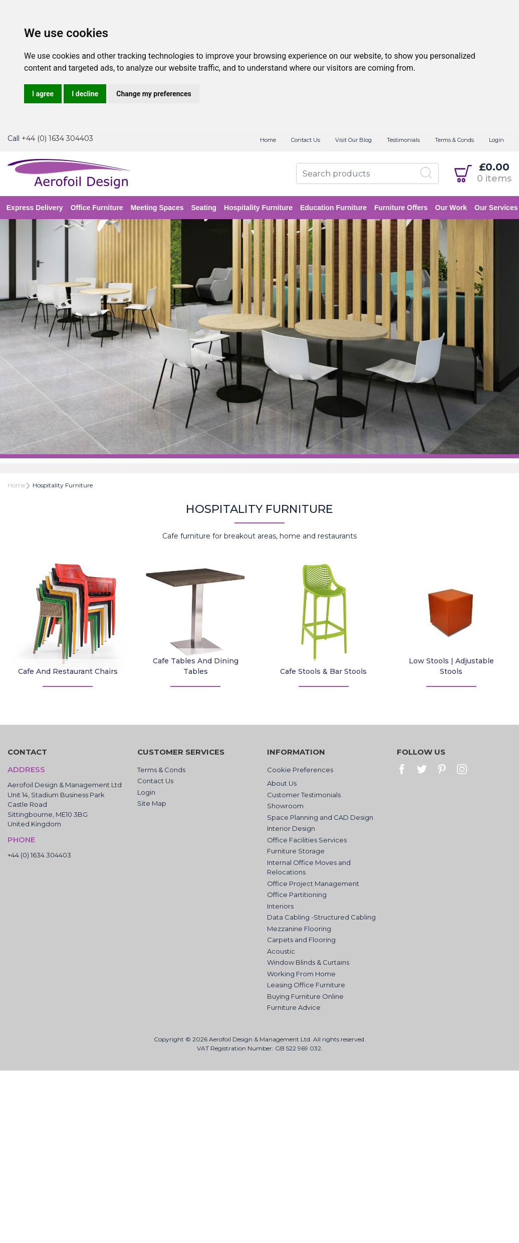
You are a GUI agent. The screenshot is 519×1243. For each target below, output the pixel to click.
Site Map (151, 803)
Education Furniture (334, 208)
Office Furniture (98, 208)
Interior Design (291, 828)
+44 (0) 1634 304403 (57, 138)
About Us (282, 783)
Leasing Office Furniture (306, 985)
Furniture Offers (402, 208)
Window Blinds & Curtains (308, 962)
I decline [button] (85, 94)
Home (268, 139)
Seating (205, 208)
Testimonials (403, 139)
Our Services (496, 208)
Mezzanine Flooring (299, 929)
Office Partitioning (297, 895)
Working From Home (301, 974)
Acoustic (281, 951)
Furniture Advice (294, 1007)
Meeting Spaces (158, 208)
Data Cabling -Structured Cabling (321, 917)
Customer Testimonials (304, 795)
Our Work (452, 208)
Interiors (280, 906)
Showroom (285, 806)
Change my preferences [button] (153, 94)
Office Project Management (313, 883)
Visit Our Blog (353, 139)
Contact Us (305, 139)
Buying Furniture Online (305, 996)
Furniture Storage (296, 851)
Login (496, 139)
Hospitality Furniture (259, 208)
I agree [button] (43, 94)
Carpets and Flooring (301, 940)
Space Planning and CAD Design (320, 817)
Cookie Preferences (300, 770)
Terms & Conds (454, 139)
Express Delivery (36, 208)
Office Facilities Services (307, 840)
